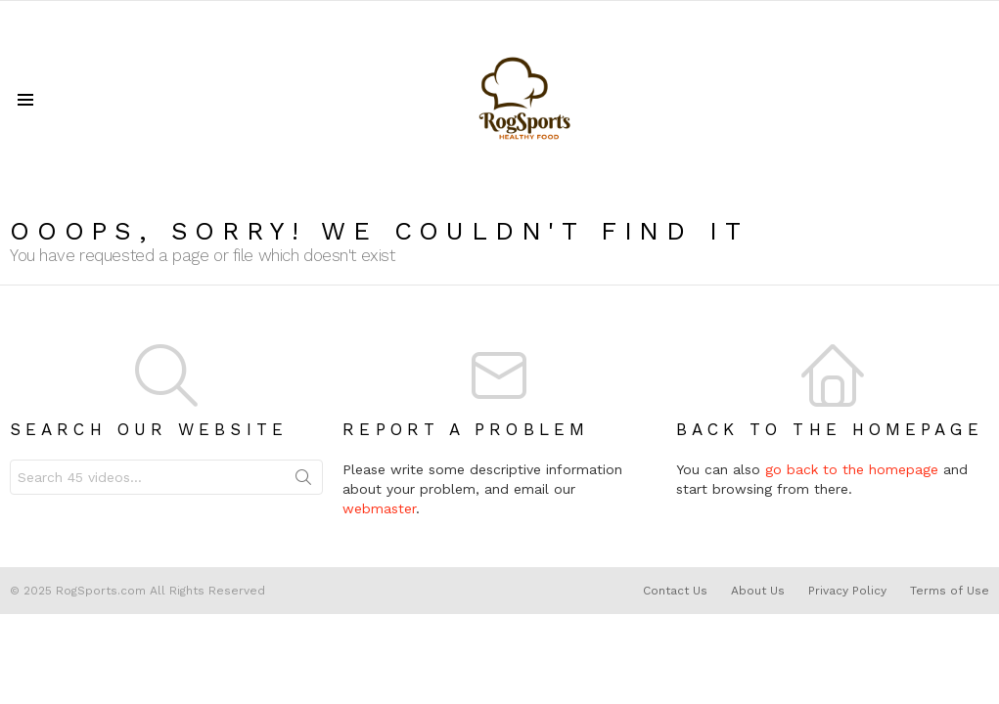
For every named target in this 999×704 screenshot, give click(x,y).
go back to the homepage (851, 469)
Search (303, 481)
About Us (758, 590)
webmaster (379, 508)
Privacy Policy (847, 590)
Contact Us (675, 590)
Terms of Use (949, 590)
